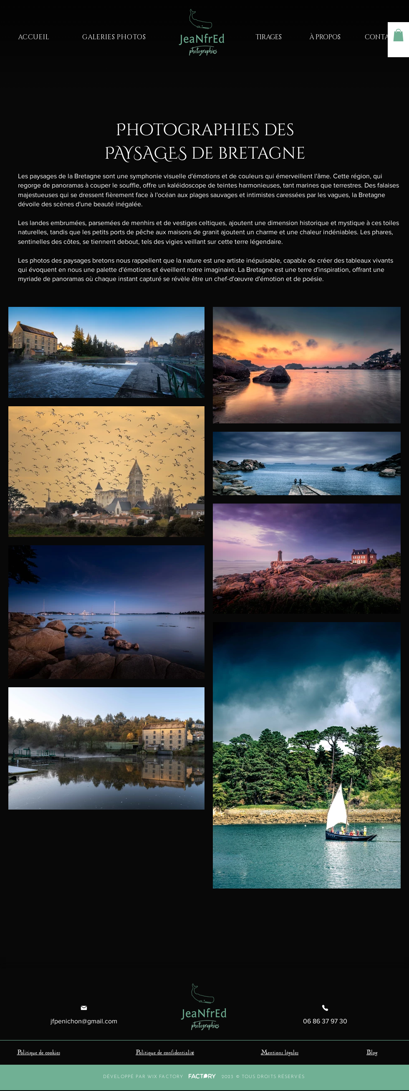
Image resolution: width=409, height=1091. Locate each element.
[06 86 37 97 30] (325, 1014)
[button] (398, 35)
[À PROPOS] (325, 37)
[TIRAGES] (268, 37)
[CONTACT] (381, 37)
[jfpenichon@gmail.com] (84, 1014)
